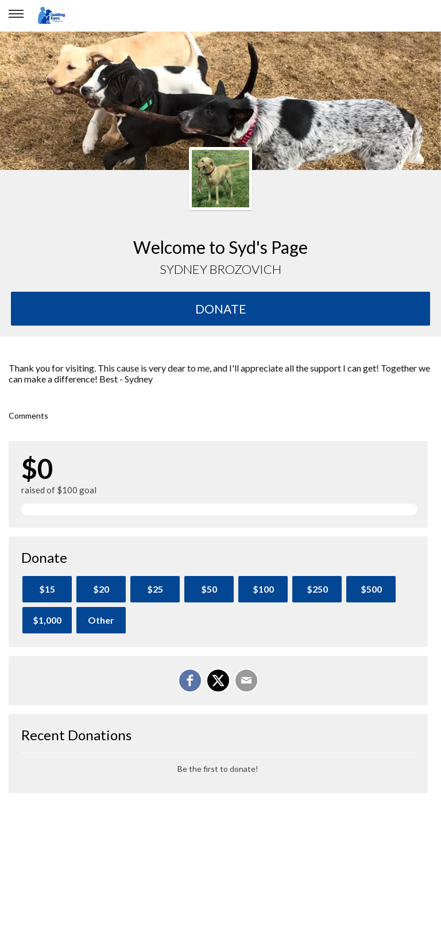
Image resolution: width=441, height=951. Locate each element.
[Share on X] (218, 680)
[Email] (246, 680)
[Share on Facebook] (190, 680)
